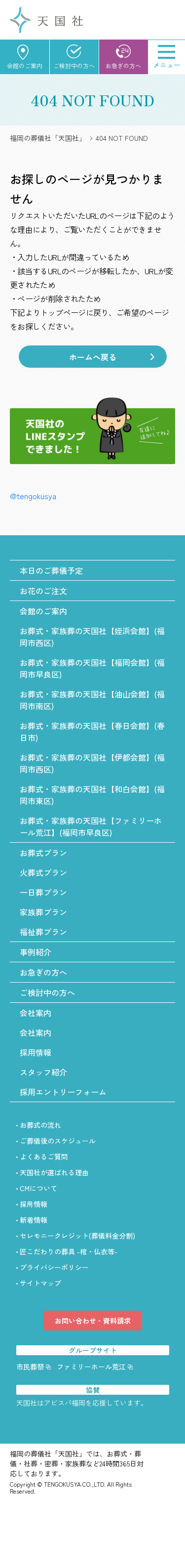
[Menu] (166, 57)
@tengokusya (33, 496)
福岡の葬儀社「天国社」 (48, 138)
